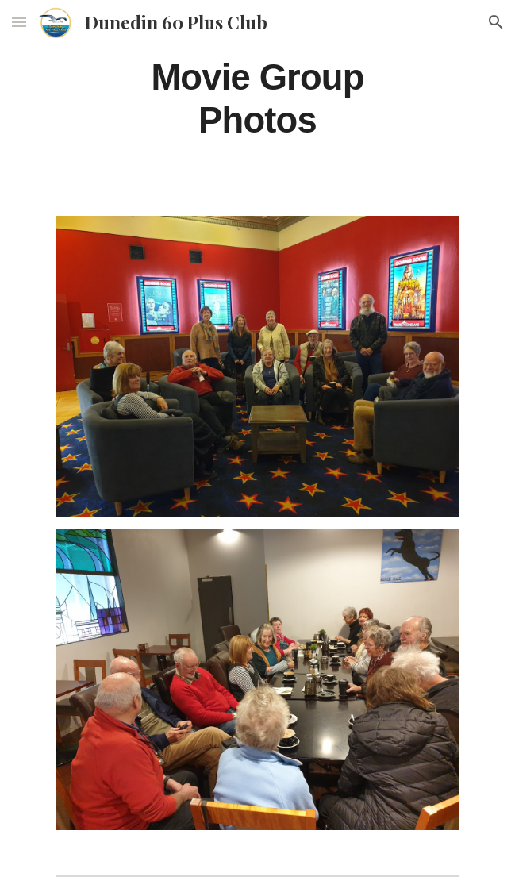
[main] (257, 98)
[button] (19, 22)
